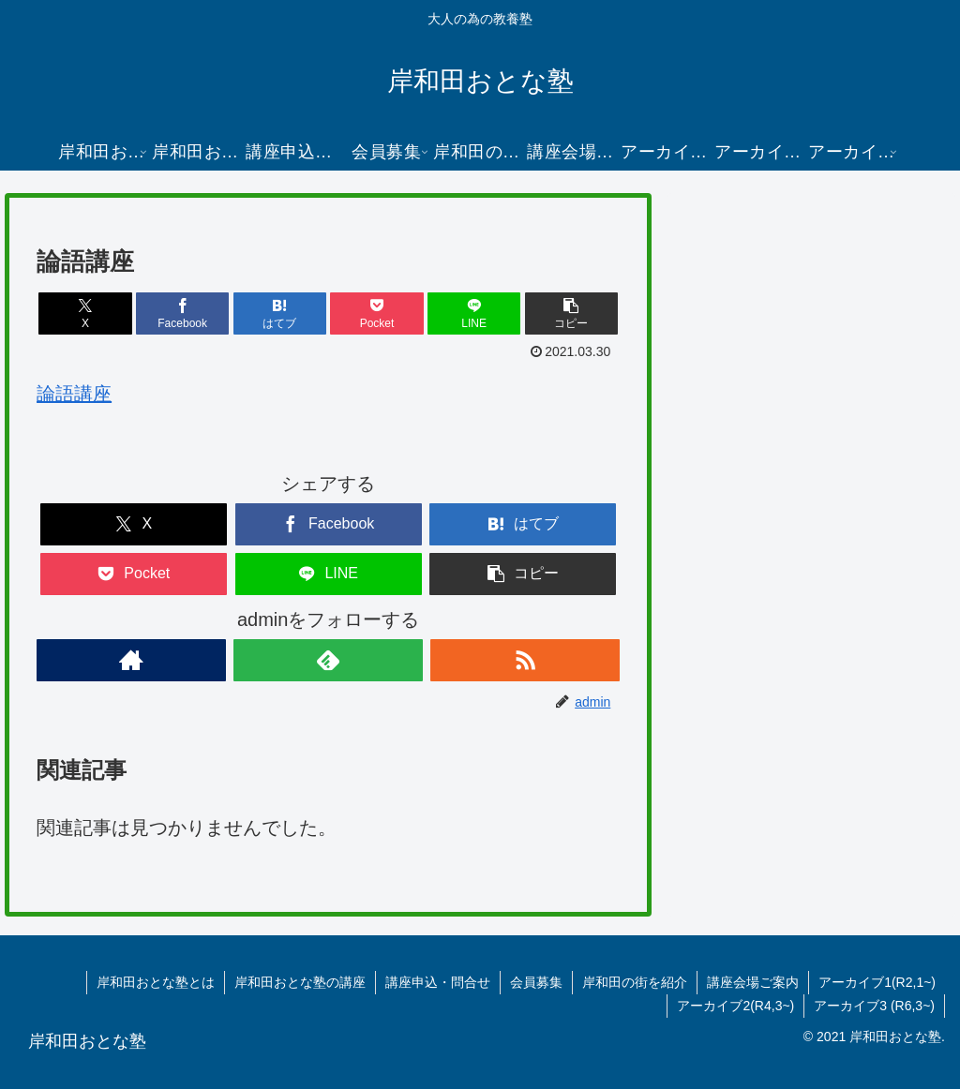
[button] (572, 313)
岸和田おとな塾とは (156, 982)
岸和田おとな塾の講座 (300, 982)
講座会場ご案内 (753, 982)
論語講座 (74, 393)
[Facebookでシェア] (183, 313)
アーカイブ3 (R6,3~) (874, 1005)
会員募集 (536, 982)
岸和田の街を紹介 (634, 982)
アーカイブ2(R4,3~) (735, 1005)
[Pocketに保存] (377, 313)
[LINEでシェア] (474, 313)
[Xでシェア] (85, 313)
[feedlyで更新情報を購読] (328, 660)
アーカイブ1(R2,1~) (877, 982)
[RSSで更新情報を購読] (525, 660)
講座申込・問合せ (437, 982)
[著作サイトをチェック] (131, 660)
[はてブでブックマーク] (280, 313)
